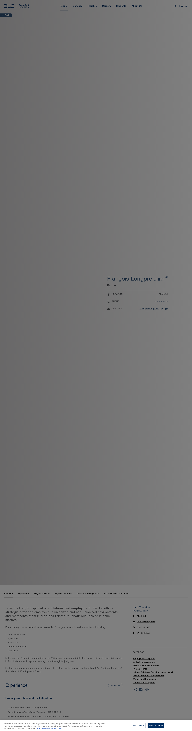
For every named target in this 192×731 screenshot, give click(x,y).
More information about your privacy (49, 730)
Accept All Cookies (156, 727)
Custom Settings (138, 727)
